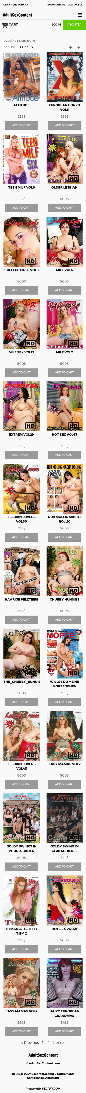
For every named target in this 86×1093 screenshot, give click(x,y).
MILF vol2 (64, 352)
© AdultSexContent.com (43, 1063)
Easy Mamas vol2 (64, 764)
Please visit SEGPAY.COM (43, 1088)
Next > (58, 1043)
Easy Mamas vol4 (22, 1011)
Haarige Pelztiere (21, 599)
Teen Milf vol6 (21, 187)
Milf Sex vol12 (21, 352)
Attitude (21, 105)
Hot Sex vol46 (64, 929)
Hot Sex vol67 (64, 434)
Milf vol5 (64, 270)
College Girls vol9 (21, 270)
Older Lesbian (64, 187)
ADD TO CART (21, 125)
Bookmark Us (56, 5)
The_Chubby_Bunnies (22, 682)
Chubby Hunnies (64, 599)
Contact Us (75, 5)
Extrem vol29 (21, 434)
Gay (15, 5)
